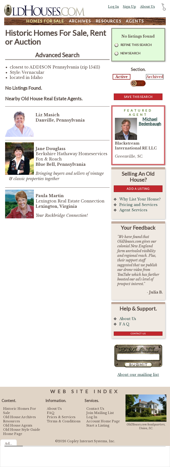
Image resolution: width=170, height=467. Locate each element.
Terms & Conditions (64, 421)
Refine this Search (136, 45)
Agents (135, 21)
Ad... (8, 444)
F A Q (124, 324)
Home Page (12, 434)
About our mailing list (138, 375)
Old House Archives (19, 417)
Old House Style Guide (21, 430)
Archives (80, 21)
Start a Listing (97, 425)
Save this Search (138, 97)
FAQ (50, 413)
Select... (138, 83)
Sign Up (129, 7)
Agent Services (133, 210)
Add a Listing (138, 189)
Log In (113, 7)
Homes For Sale (45, 21)
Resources (108, 21)
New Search (130, 53)
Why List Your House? (140, 199)
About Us (147, 7)
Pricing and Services (138, 205)
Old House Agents (17, 425)
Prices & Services (61, 417)
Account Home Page (103, 421)
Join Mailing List (100, 413)
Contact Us (138, 333)
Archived (154, 77)
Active (121, 77)
